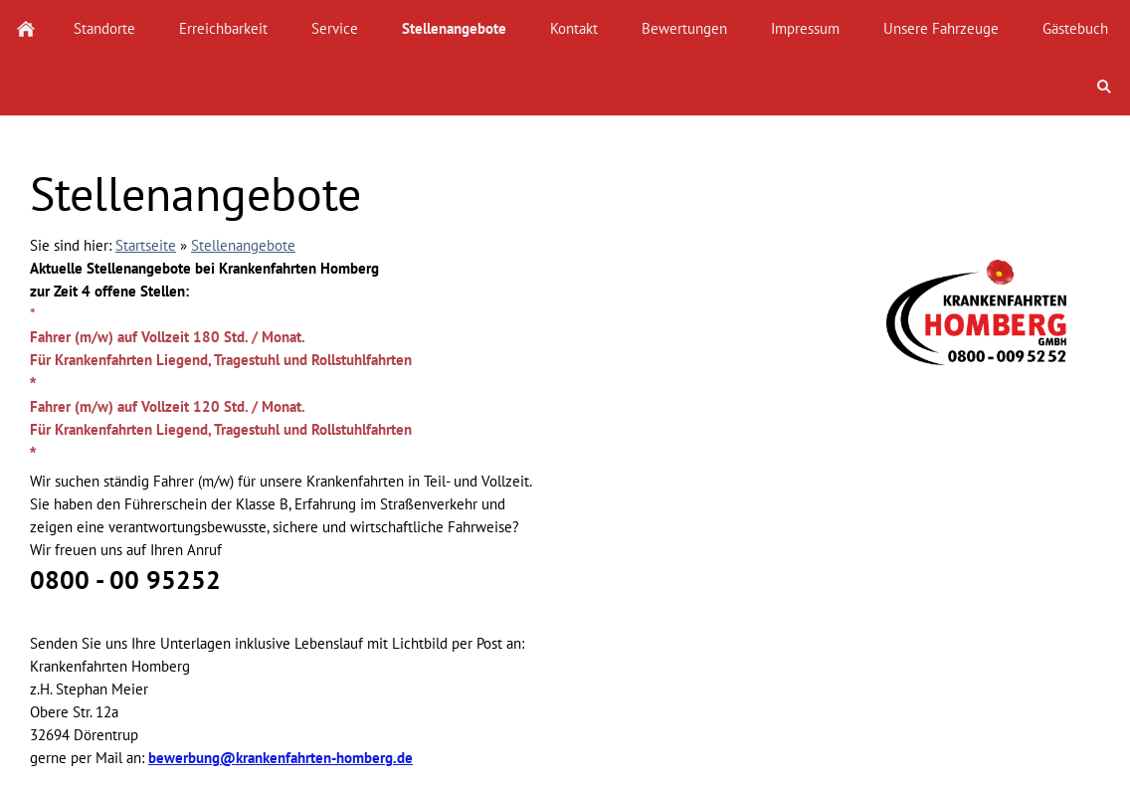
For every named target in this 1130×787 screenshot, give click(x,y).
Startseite (145, 245)
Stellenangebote (243, 245)
